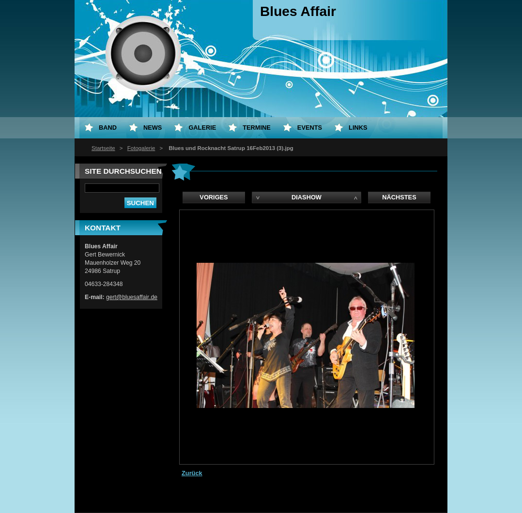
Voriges (214, 197)
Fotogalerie (141, 148)
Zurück (192, 473)
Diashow (307, 197)
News (152, 127)
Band (108, 127)
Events (309, 127)
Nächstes (399, 197)
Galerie (202, 127)
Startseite (103, 148)
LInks (358, 127)
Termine (257, 127)
